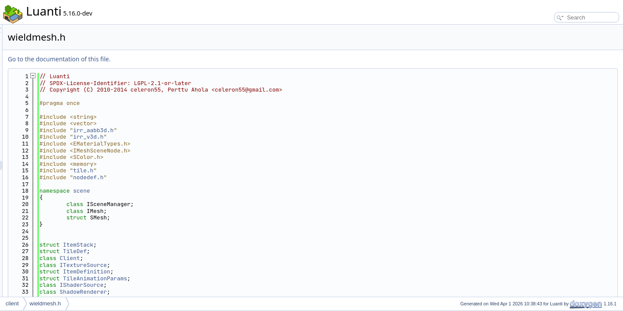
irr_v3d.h (196, 136)
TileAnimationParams (203, 278)
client (12, 303)
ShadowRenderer (191, 291)
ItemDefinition (194, 271)
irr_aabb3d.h (201, 130)
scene (189, 190)
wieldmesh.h (45, 303)
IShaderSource (190, 285)
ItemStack (186, 244)
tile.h (191, 170)
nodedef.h (196, 177)
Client (178, 258)
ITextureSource (191, 265)
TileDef (183, 251)
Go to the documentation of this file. (167, 59)
